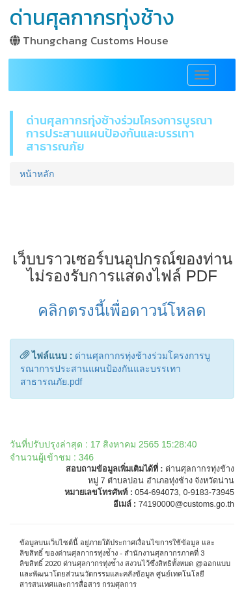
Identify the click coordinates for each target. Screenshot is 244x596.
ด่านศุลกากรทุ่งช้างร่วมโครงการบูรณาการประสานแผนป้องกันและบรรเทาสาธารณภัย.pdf (115, 368)
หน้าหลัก (37, 174)
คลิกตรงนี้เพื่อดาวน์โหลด (122, 310)
